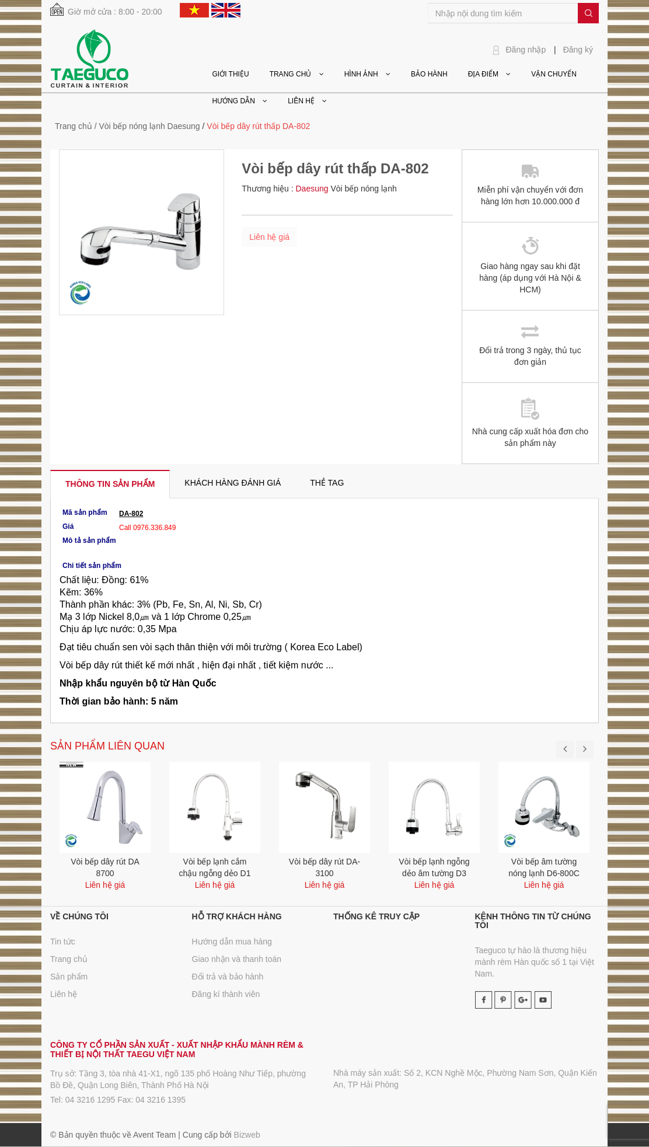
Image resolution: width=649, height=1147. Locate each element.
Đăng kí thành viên (226, 994)
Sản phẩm (69, 976)
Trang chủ (73, 126)
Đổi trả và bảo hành (228, 976)
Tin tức (62, 941)
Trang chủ (69, 959)
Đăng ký (578, 49)
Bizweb (247, 1134)
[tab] (110, 484)
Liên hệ (63, 994)
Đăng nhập (526, 49)
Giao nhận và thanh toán (237, 959)
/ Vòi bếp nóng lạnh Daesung (147, 126)
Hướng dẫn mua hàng (232, 941)
